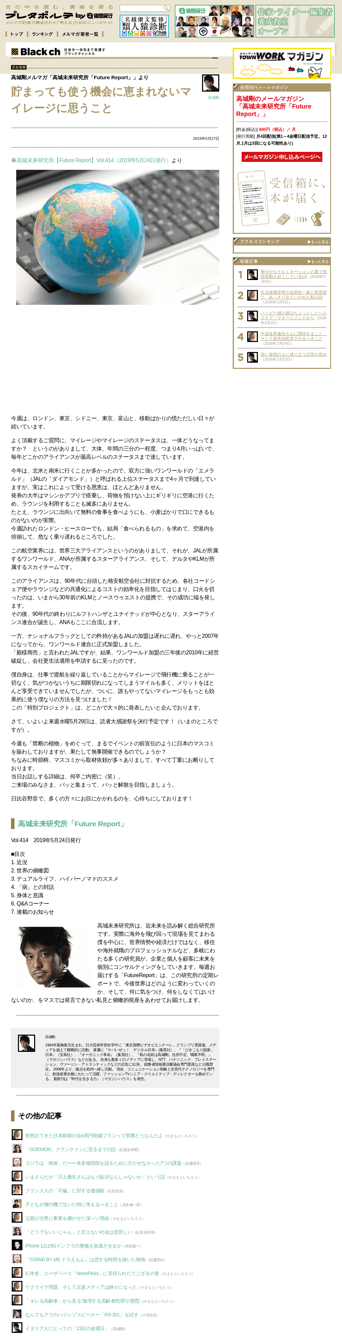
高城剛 (213, 97)
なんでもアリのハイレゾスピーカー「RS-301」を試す (82, 1314)
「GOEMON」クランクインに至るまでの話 (70, 1149)
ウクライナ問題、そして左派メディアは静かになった (81, 1287)
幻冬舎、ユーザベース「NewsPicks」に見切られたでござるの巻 (92, 1273)
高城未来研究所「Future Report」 (72, 824)
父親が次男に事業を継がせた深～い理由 (67, 1218)
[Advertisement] (115, 360)
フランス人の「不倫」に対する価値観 (64, 1190)
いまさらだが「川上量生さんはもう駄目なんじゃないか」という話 (95, 1177)
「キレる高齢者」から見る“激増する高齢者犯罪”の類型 (82, 1301)
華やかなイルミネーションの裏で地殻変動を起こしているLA (294, 274)
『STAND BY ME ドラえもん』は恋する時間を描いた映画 (85, 1259)
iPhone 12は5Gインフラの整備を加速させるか (73, 1246)
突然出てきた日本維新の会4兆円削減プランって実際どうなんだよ (94, 1135)
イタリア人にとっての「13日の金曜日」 (67, 1328)
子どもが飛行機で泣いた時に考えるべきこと (71, 1204)
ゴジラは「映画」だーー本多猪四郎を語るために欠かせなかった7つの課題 (103, 1163)
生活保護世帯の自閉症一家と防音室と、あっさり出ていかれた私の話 (294, 295)
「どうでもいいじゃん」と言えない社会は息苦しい (78, 1232)
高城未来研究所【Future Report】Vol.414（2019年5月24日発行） (94, 160)
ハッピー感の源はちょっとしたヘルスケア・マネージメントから (294, 315)
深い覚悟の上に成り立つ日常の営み (294, 354)
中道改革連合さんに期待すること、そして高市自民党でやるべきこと (294, 336)
